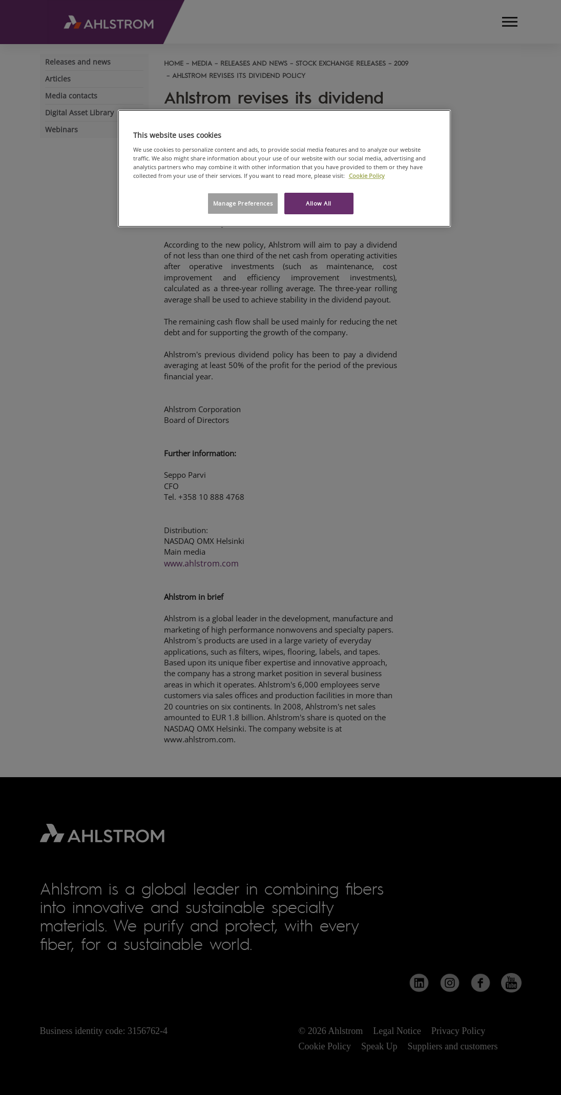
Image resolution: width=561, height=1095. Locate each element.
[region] (284, 169)
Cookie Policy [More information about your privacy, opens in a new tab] (367, 175)
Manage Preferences (243, 203)
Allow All (318, 203)
